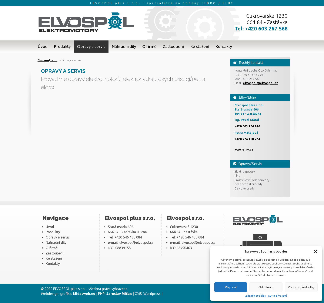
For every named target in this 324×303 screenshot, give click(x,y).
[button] (315, 251)
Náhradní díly (124, 46)
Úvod (42, 46)
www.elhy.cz (243, 149)
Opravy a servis (91, 46)
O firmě (149, 46)
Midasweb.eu (84, 294)
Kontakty (224, 46)
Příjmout (231, 287)
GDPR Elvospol (277, 295)
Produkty (62, 46)
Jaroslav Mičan (119, 294)
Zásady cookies (255, 295)
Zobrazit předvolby (301, 287)
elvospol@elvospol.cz (260, 83)
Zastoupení (173, 46)
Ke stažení (199, 46)
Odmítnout (265, 287)
